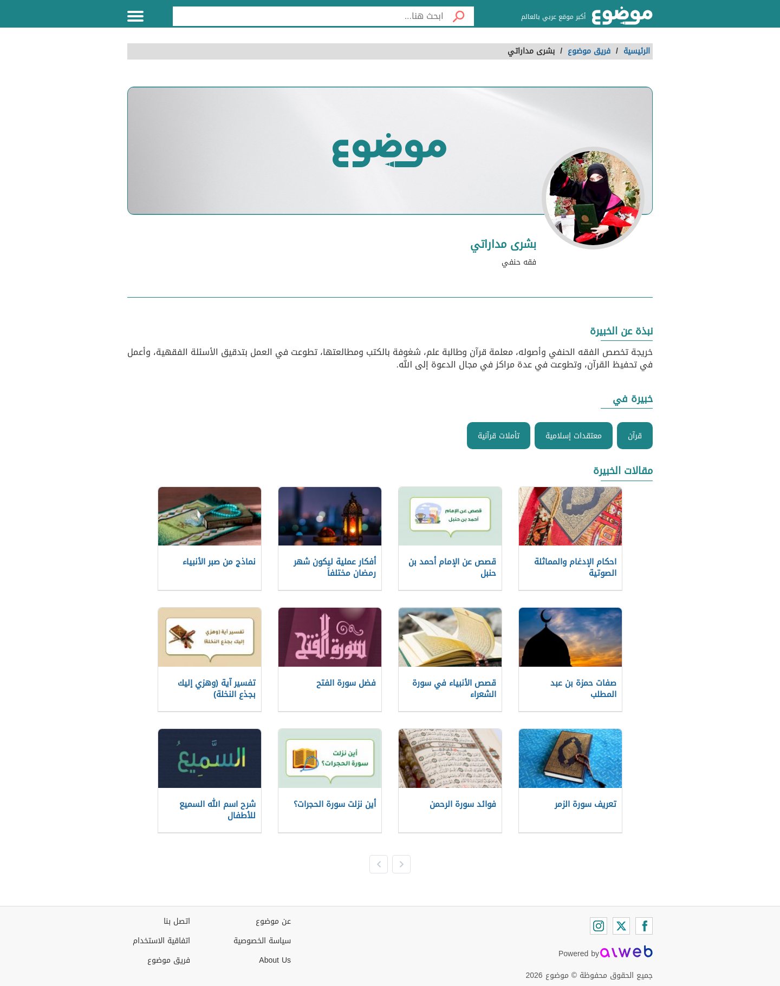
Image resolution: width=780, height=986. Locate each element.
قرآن (635, 436)
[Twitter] (621, 926)
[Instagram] (598, 926)
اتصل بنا (177, 921)
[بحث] (459, 16)
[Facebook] (644, 926)
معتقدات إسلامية (573, 436)
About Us (275, 960)
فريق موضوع (168, 960)
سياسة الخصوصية (262, 941)
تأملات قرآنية (498, 436)
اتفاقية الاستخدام (161, 941)
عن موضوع (273, 921)
